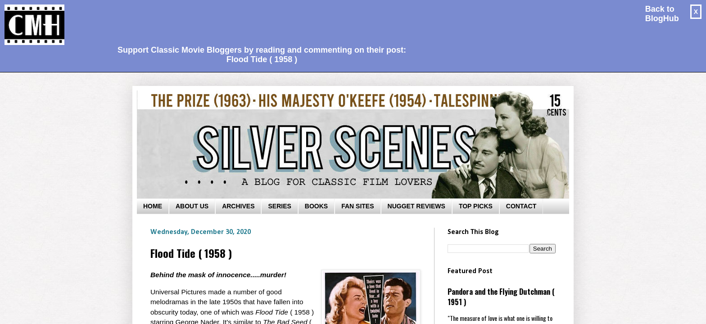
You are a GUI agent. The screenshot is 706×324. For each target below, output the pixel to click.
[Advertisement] (258, 20)
